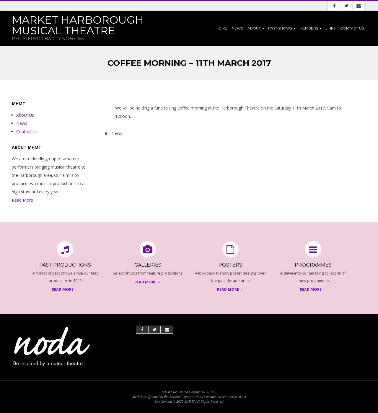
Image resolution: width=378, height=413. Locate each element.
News (237, 28)
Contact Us (352, 28)
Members (308, 28)
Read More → (65, 289)
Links (330, 28)
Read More (22, 200)
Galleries (147, 265)
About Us (25, 115)
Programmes (313, 265)
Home (221, 28)
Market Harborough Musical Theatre (78, 25)
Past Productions (65, 265)
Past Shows (280, 28)
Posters (230, 265)
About (254, 28)
